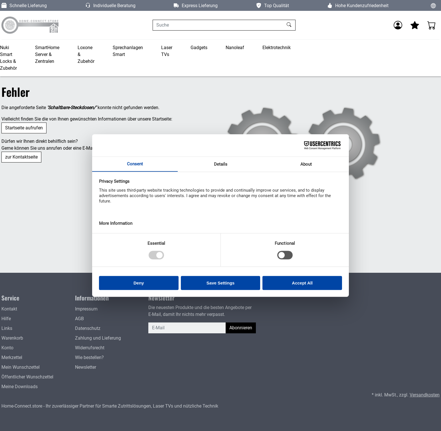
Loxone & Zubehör (86, 54)
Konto (7, 347)
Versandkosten (425, 395)
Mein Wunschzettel (20, 367)
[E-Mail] (187, 327)
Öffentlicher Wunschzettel (27, 377)
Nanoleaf (235, 47)
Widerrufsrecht (89, 347)
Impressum (86, 309)
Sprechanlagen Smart (128, 51)
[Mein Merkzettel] (415, 25)
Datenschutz (87, 328)
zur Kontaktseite (21, 157)
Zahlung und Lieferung (98, 338)
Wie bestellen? (89, 357)
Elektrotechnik (276, 47)
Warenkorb (12, 338)
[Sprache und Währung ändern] (433, 5)
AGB (79, 318)
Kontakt (9, 309)
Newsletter (85, 367)
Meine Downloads (19, 386)
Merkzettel (11, 357)
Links (6, 328)
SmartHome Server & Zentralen (47, 54)
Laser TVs (166, 51)
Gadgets (199, 47)
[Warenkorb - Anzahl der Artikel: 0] (432, 25)
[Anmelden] (398, 25)
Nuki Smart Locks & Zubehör (8, 58)
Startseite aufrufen (24, 128)
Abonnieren (240, 327)
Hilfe (6, 318)
